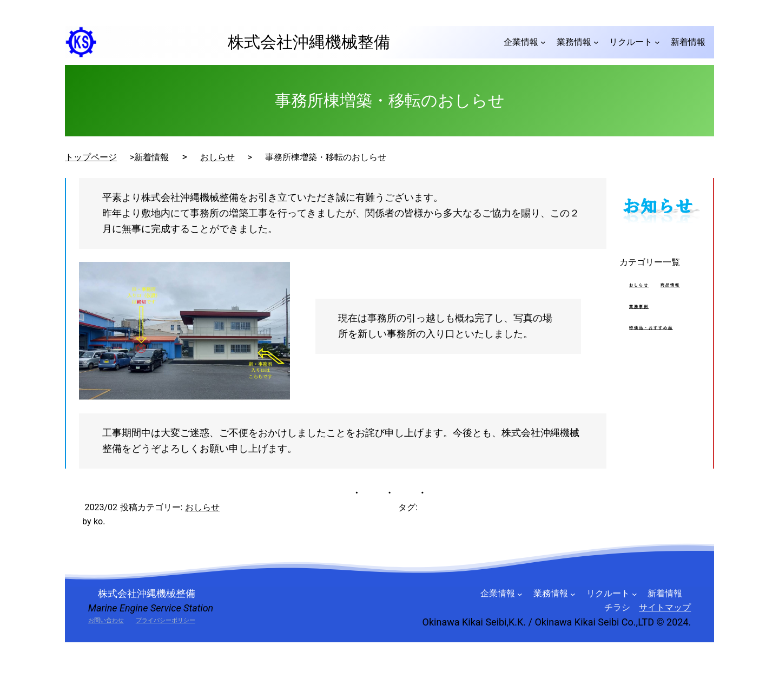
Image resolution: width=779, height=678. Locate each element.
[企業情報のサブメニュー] (543, 42)
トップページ (91, 157)
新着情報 (151, 157)
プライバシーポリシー (165, 620)
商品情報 (670, 285)
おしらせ (217, 157)
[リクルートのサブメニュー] (657, 42)
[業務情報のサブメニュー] (596, 42)
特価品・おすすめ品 (651, 328)
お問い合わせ (106, 620)
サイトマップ (665, 607)
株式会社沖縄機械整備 (301, 41)
